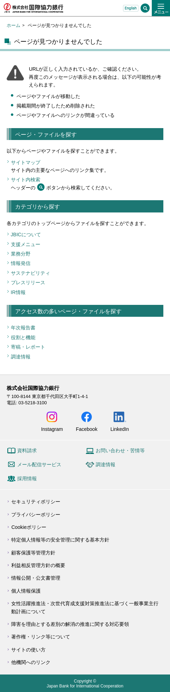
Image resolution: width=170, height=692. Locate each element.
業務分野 (20, 254)
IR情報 (18, 292)
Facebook (86, 429)
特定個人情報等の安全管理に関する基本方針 (60, 540)
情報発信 (20, 263)
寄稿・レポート (28, 347)
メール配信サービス (39, 464)
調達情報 (20, 356)
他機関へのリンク (30, 662)
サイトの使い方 (28, 649)
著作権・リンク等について (40, 636)
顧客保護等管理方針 (33, 552)
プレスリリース (28, 282)
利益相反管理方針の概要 (38, 565)
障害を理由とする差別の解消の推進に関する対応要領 (70, 624)
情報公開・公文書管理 (35, 578)
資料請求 (27, 450)
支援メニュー (25, 244)
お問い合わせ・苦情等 (120, 450)
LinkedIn (119, 429)
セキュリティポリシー (35, 501)
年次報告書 (23, 327)
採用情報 (27, 478)
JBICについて (26, 234)
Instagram (52, 429)
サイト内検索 (25, 179)
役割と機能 (23, 337)
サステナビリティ (30, 273)
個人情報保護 (26, 591)
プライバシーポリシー (35, 514)
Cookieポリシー (28, 527)
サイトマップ (25, 162)
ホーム (13, 25)
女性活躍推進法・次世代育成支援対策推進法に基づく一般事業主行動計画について (84, 607)
